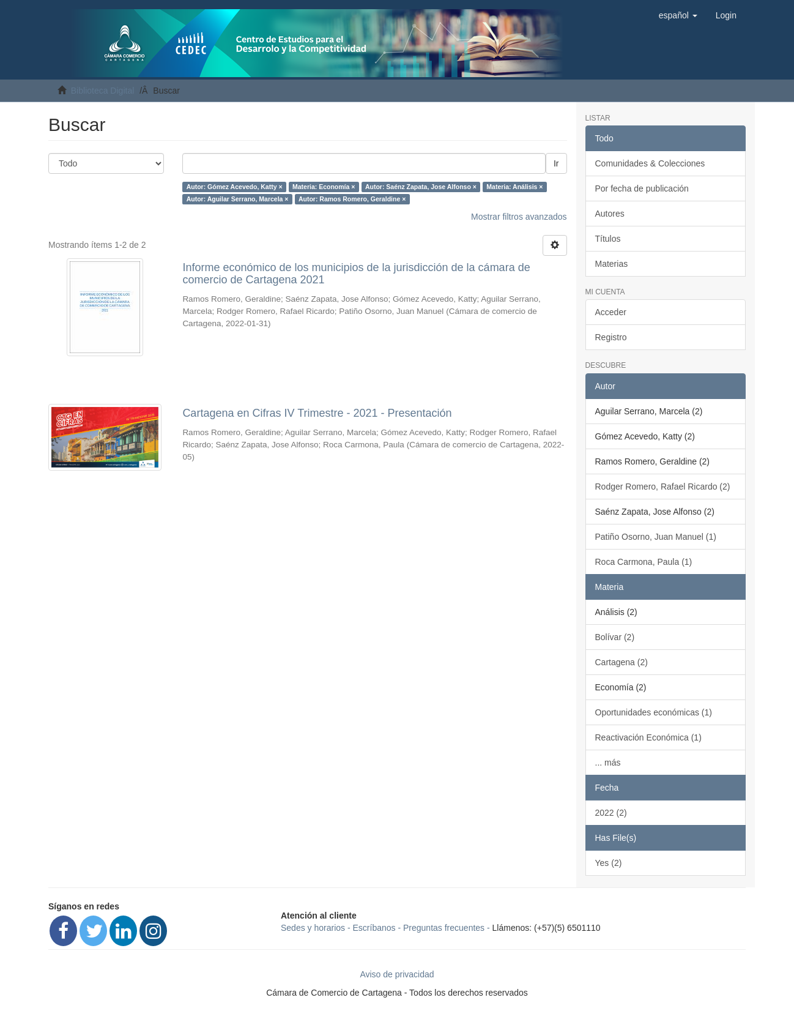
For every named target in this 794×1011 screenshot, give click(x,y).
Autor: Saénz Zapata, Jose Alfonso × (421, 186)
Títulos (608, 239)
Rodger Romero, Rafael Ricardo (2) (662, 486)
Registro (611, 337)
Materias (611, 264)
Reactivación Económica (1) (648, 737)
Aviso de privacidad (397, 974)
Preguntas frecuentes (443, 928)
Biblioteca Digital (103, 90)
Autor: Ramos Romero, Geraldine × (352, 199)
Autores (610, 213)
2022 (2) (611, 813)
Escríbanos (374, 928)
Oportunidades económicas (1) (653, 712)
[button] (678, 15)
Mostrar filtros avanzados (518, 217)
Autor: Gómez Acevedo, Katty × (235, 186)
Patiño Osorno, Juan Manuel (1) (655, 537)
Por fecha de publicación (642, 188)
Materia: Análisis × (514, 186)
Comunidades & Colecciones (650, 163)
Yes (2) (608, 863)
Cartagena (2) (621, 662)
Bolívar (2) (615, 637)
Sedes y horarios (313, 928)
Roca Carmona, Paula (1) (643, 562)
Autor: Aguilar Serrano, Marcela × (238, 199)
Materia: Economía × (323, 186)
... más (608, 762)
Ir (556, 163)
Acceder (610, 312)
